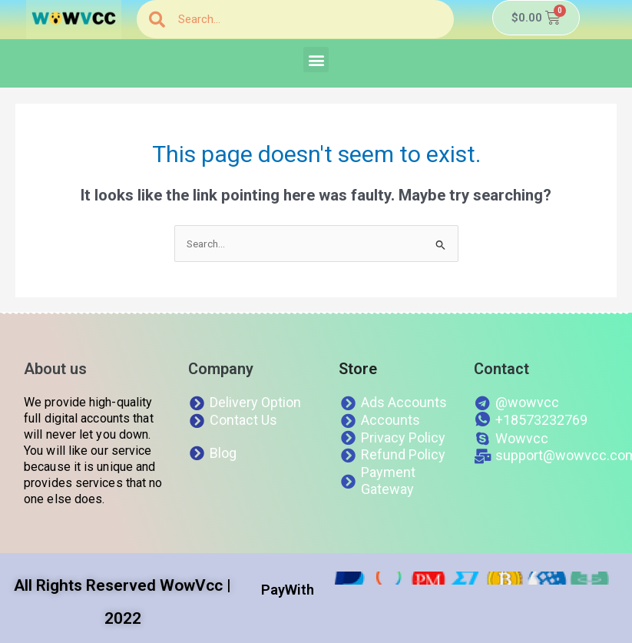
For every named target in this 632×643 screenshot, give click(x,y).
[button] (316, 59)
